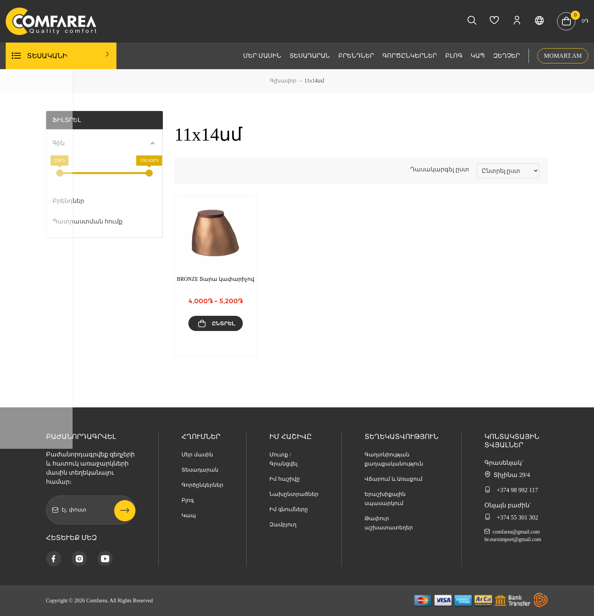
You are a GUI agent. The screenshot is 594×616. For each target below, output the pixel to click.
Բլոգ (453, 55)
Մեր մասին (262, 55)
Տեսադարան (310, 55)
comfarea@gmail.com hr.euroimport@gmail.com (512, 535)
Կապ (478, 55)
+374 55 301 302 (511, 517)
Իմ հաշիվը (284, 479)
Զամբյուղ (282, 524)
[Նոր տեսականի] (508, 170)
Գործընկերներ (409, 55)
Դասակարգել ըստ (439, 169)
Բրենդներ (356, 55)
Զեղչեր (506, 55)
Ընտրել (223, 323)
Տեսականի (68, 56)
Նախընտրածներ (293, 494)
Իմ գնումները (288, 509)
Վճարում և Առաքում (393, 479)
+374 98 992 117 (511, 489)
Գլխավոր (283, 81)
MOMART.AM (563, 55)
